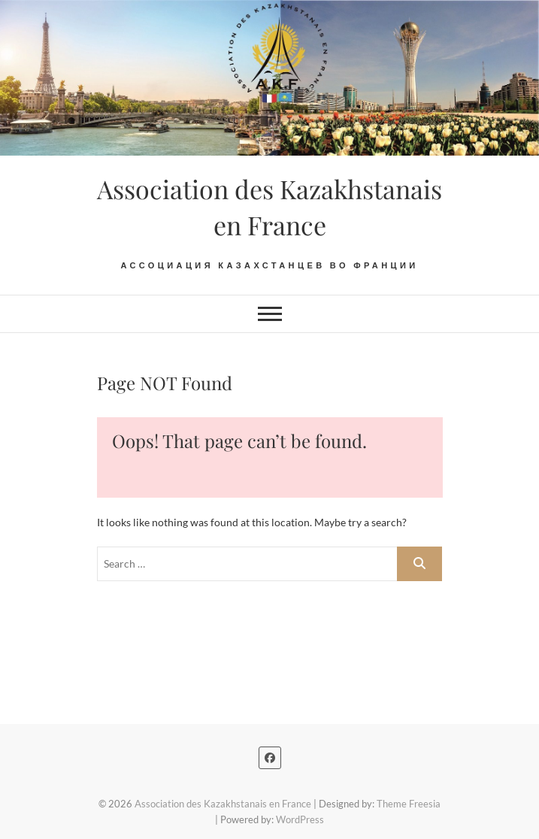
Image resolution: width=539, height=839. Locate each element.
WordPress (300, 819)
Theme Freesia (409, 804)
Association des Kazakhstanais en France (269, 206)
